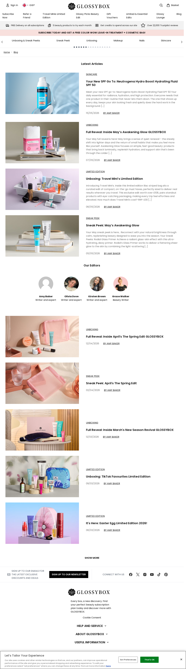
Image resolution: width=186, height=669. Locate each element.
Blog (16, 52)
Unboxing (91, 40)
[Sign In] (12, 5)
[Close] (181, 659)
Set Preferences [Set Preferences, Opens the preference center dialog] (128, 659)
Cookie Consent (92, 617)
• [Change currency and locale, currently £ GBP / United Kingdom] (29, 5)
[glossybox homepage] (92, 6)
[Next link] (182, 41)
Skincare (166, 40)
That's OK (150, 659)
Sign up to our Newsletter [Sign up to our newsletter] (69, 574)
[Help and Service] (92, 626)
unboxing (92, 329)
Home (7, 52)
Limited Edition (95, 171)
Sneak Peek (63, 40)
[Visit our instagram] (144, 574)
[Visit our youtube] (151, 574)
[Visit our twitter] (137, 574)
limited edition (95, 469)
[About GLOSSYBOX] (92, 634)
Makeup (118, 40)
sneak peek (93, 376)
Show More (92, 558)
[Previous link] (2, 41)
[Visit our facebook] (130, 574)
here (108, 666)
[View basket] (172, 5)
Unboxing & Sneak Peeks (26, 40)
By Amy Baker (111, 113)
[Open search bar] (161, 5)
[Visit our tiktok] (158, 574)
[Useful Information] (92, 642)
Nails (142, 40)
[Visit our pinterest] (166, 574)
